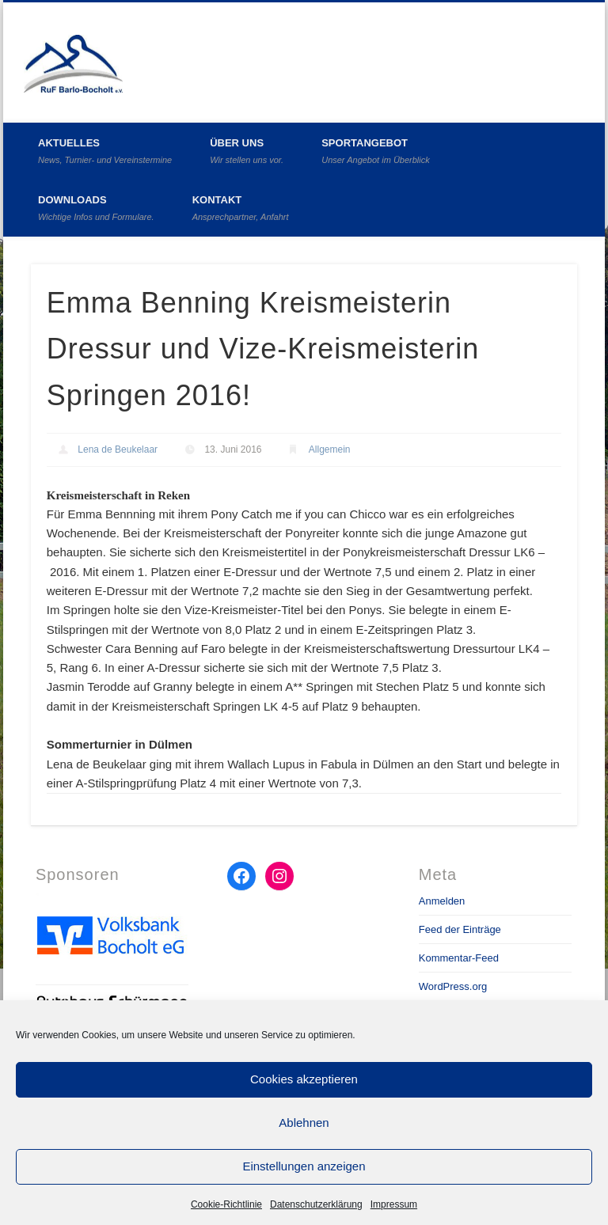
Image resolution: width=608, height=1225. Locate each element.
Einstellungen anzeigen (303, 1166)
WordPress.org (453, 986)
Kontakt (240, 208)
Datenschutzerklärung (316, 1204)
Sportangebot (375, 151)
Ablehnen (304, 1122)
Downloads (96, 208)
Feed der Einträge (460, 929)
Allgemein (330, 449)
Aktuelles (105, 151)
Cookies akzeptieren (304, 1079)
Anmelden (442, 901)
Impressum (393, 1204)
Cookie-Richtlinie (226, 1204)
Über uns (246, 151)
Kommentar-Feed (459, 958)
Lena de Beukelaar (118, 449)
